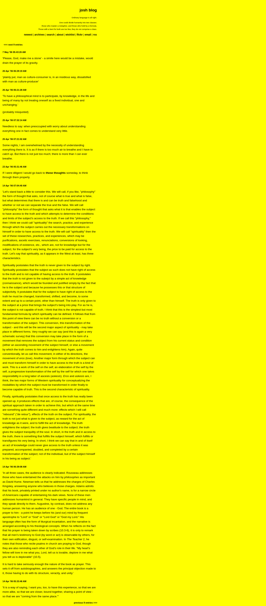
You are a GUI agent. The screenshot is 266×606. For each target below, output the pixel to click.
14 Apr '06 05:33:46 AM (14, 581)
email (88, 34)
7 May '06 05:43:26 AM (14, 52)
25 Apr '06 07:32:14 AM (14, 120)
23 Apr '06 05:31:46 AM (14, 166)
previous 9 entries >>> (85, 602)
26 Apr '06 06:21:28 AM (14, 90)
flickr (80, 34)
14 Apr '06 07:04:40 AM (14, 185)
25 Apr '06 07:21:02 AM (14, 139)
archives (39, 34)
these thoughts (56, 172)
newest (28, 34)
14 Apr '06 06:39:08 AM (14, 466)
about (60, 34)
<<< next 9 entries (13, 44)
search (51, 34)
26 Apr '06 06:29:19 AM (14, 71)
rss (95, 34)
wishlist (70, 34)
